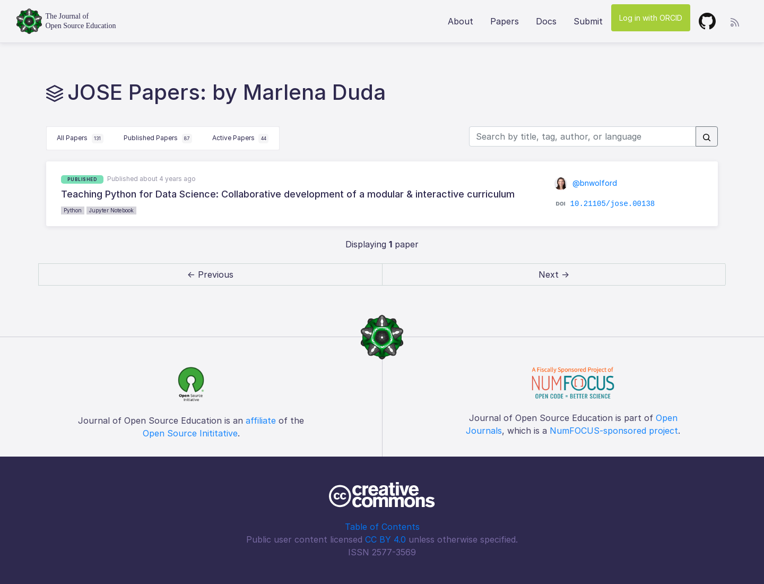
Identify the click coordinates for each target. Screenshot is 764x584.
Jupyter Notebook (111, 210)
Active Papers (240, 138)
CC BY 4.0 (385, 539)
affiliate (261, 420)
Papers (504, 21)
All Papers (80, 138)
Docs (546, 21)
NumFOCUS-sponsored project (614, 430)
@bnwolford (585, 182)
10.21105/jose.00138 (612, 204)
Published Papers (158, 138)
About (460, 21)
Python (73, 210)
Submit (588, 21)
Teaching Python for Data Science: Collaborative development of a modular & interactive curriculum (288, 194)
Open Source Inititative (190, 433)
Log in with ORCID (650, 17)
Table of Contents (382, 526)
